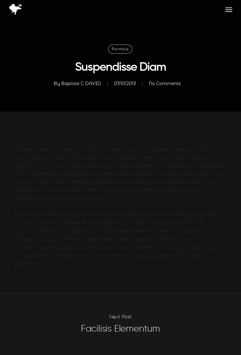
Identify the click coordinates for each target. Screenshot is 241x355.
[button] (228, 9)
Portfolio (120, 49)
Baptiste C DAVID (81, 83)
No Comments (165, 83)
